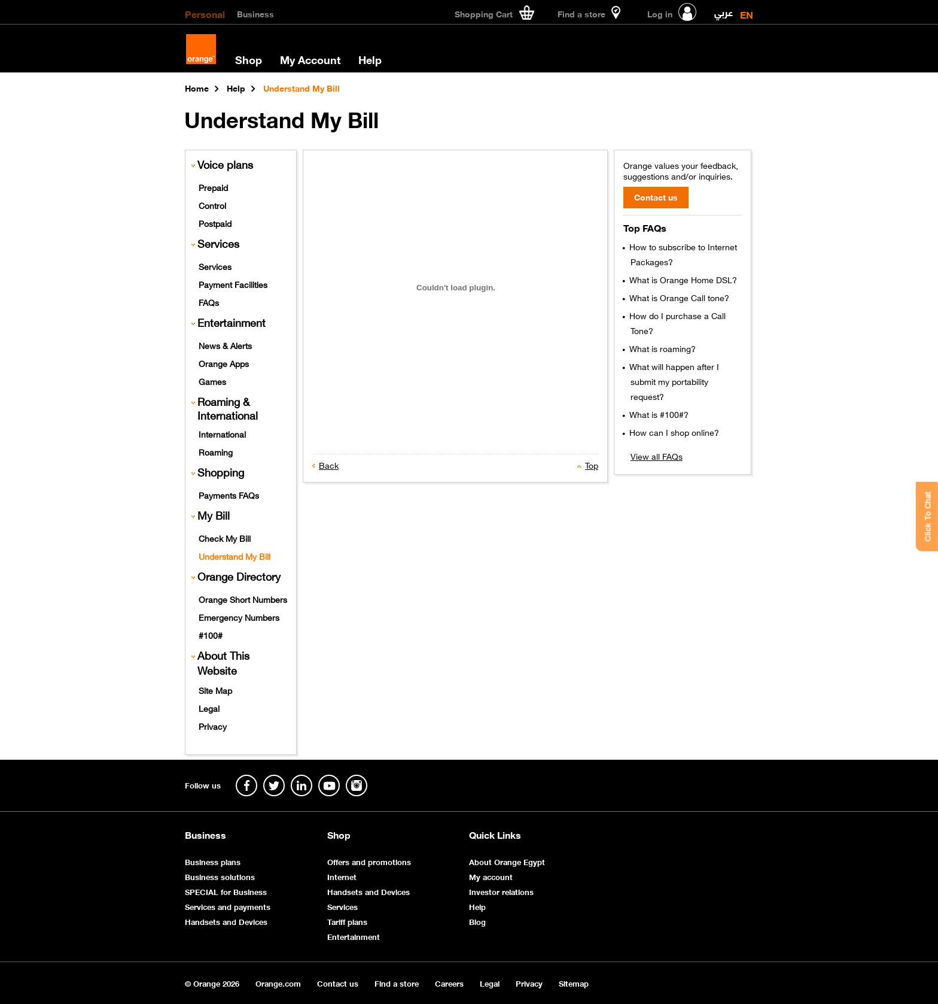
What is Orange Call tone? (678, 297)
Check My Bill (225, 537)
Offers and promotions (369, 861)
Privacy (213, 725)
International (222, 433)
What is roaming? (661, 348)
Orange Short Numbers (243, 598)
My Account (310, 59)
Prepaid (213, 187)
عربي (723, 9)
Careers (449, 982)
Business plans (212, 861)
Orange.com (278, 982)
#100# (211, 634)
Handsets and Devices (226, 921)
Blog (477, 921)
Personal (205, 13)
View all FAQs (657, 455)
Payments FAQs (229, 494)
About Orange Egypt (507, 861)
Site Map (215, 689)
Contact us (337, 982)
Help (370, 59)
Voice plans (225, 164)
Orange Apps (224, 363)
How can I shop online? (673, 431)
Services (215, 266)
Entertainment (231, 322)
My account (491, 876)
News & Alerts (225, 345)
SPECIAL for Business (226, 891)
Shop (248, 59)
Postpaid (215, 222)
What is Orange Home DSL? (682, 279)
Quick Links (495, 834)
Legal (209, 707)
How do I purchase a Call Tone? (676, 322)
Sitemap (574, 982)
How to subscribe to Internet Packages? (682, 253)
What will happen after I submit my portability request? (673, 381)
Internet (342, 876)
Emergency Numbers (239, 616)
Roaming (216, 451)
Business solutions (220, 876)
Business (255, 13)
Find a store (396, 982)
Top (591, 464)
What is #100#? (658, 413)
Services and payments (227, 906)
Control (212, 205)
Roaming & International (227, 408)
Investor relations (501, 891)
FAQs (209, 302)
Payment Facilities (233, 284)
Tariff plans (347, 921)
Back (329, 464)
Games (212, 381)
